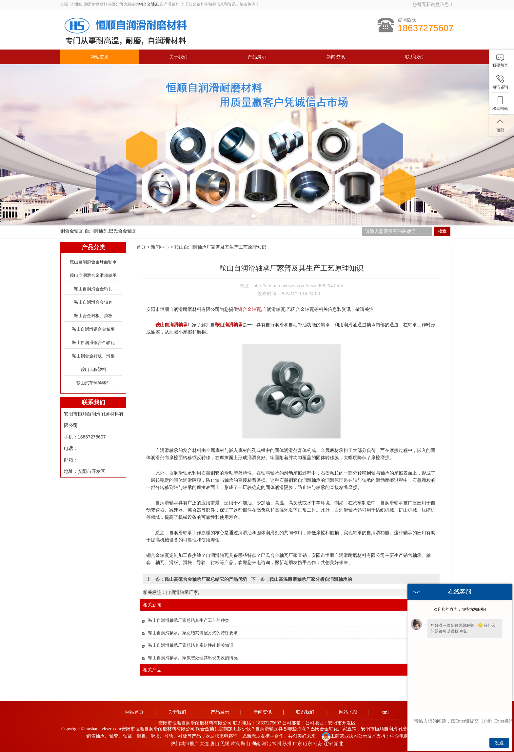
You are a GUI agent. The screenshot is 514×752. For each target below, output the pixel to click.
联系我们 (414, 56)
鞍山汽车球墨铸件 (93, 382)
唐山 (214, 743)
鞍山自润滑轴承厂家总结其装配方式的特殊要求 (193, 632)
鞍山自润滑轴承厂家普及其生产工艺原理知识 (220, 247)
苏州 (286, 743)
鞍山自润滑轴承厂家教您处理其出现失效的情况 (193, 657)
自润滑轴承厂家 (182, 592)
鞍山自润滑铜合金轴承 (93, 329)
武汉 (235, 743)
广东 (297, 743)
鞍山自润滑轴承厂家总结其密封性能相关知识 (190, 645)
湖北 (338, 743)
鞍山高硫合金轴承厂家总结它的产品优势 (206, 579)
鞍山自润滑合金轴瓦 (93, 288)
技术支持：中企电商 (387, 736)
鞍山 (245, 743)
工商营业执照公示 (344, 736)
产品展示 (257, 56)
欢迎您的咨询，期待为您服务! (460, 609)
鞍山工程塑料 (93, 369)
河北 (266, 743)
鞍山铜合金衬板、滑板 (93, 356)
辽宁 (328, 743)
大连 (204, 743)
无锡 (224, 743)
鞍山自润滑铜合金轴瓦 (93, 342)
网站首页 (99, 56)
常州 (276, 743)
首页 (141, 247)
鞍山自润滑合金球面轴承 (93, 261)
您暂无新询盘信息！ (433, 4)
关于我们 (178, 56)
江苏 (318, 743)
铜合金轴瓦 (149, 4)
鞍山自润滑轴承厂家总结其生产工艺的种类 (188, 620)
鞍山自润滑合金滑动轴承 (93, 275)
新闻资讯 (335, 56)
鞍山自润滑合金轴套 (93, 302)
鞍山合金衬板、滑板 (93, 315)
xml (385, 712)
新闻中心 (160, 247)
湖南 (256, 743)
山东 (307, 743)
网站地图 (348, 712)
